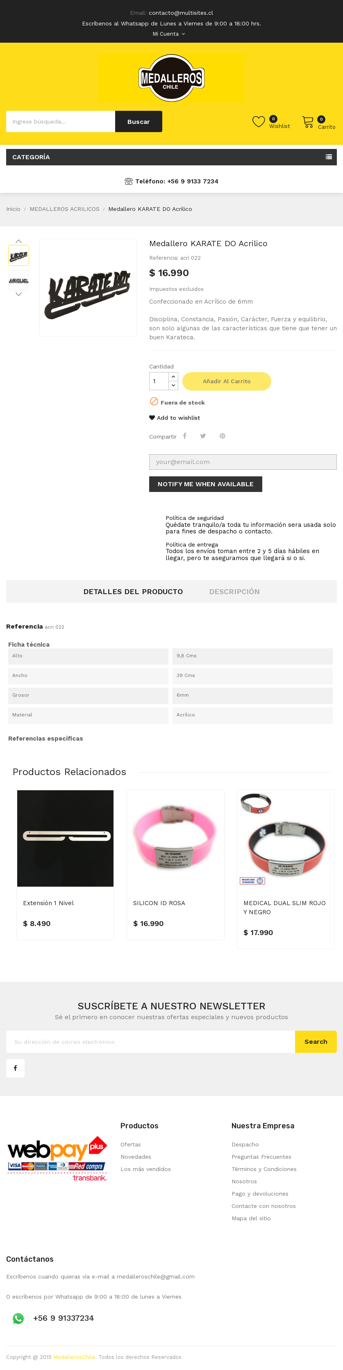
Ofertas (130, 1144)
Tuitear (204, 436)
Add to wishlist (174, 417)
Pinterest (224, 436)
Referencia (24, 626)
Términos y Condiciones (264, 1169)
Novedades (135, 1156)
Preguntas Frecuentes (261, 1156)
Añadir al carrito (227, 381)
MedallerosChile (74, 1357)
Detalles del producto (133, 591)
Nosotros (244, 1181)
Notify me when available (206, 484)
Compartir (186, 436)
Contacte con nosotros (264, 1206)
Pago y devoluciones (260, 1193)
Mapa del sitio (251, 1218)
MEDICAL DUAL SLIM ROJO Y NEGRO (284, 907)
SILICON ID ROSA (159, 903)
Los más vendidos (145, 1169)
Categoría (31, 157)
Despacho (245, 1144)
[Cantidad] (159, 381)
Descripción (234, 591)
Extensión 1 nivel (48, 903)
